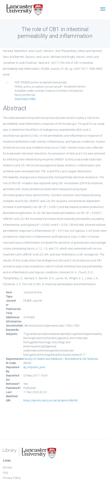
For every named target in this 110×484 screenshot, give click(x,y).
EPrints (7, 467)
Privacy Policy (12, 477)
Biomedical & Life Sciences (81, 358)
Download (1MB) (25, 99)
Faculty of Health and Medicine (42, 358)
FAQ (5, 472)
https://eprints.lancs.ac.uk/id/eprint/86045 (50, 400)
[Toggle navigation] (102, 9)
